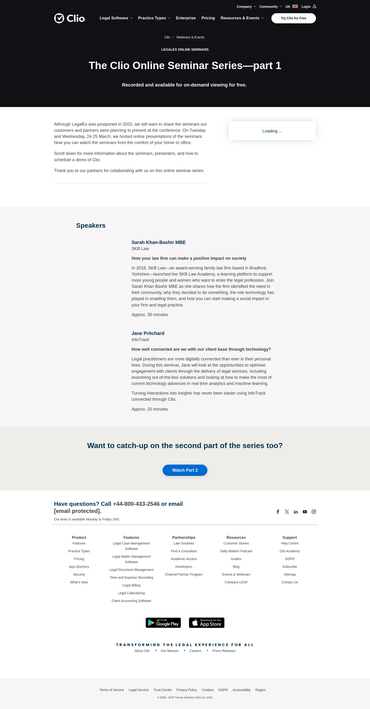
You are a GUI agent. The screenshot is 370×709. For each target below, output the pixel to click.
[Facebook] (278, 512)
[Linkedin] (296, 512)
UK (292, 6)
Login (309, 6)
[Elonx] (287, 512)
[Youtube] (305, 512)
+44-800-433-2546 (136, 504)
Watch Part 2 (185, 470)
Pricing (208, 18)
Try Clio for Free (293, 18)
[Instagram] (314, 512)
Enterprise (186, 18)
